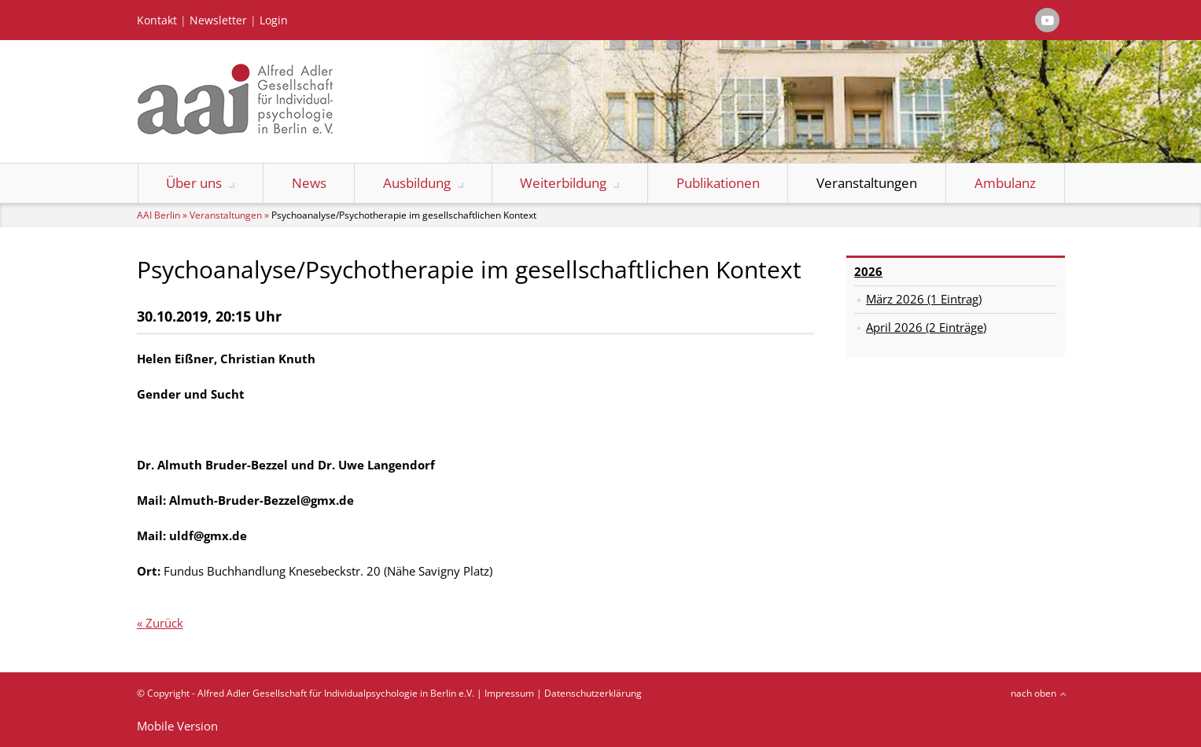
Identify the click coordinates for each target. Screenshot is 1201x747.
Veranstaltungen (866, 183)
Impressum (509, 693)
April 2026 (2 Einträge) (926, 327)
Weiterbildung (563, 183)
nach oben (1033, 693)
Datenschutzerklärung (593, 693)
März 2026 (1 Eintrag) (924, 299)
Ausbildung (417, 183)
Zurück (164, 623)
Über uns (194, 183)
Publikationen (718, 183)
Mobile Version (177, 726)
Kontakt (157, 20)
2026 (868, 271)
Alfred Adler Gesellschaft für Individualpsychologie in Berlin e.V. (335, 693)
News (309, 183)
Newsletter (218, 20)
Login (274, 20)
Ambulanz (1005, 183)
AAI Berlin (158, 215)
